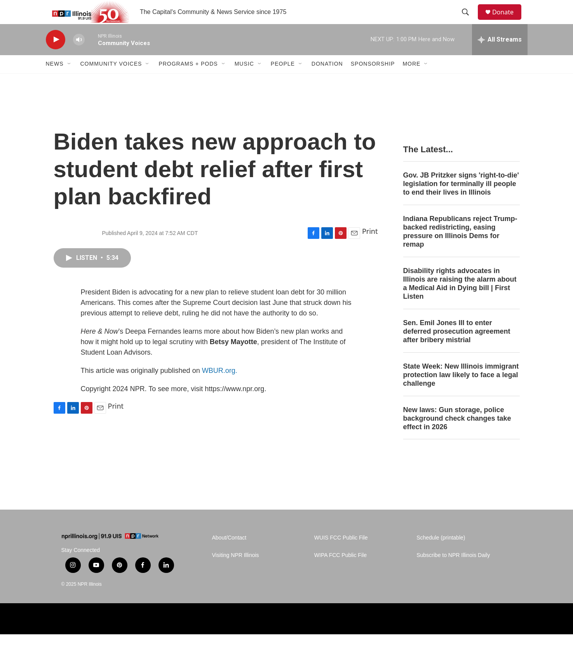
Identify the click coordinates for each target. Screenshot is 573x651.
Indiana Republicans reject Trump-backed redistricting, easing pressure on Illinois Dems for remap (460, 248)
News (55, 81)
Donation (327, 81)
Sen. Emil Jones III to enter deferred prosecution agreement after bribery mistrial (456, 348)
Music (244, 81)
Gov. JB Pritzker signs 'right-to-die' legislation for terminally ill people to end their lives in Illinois (461, 200)
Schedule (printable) (440, 554)
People (283, 81)
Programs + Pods (188, 81)
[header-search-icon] (469, 20)
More (411, 81)
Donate (508, 20)
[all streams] (500, 56)
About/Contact (229, 554)
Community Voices (111, 81)
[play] (55, 56)
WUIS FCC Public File (341, 554)
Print (370, 248)
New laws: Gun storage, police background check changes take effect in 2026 (457, 435)
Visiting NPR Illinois (235, 572)
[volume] (78, 56)
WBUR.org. (219, 387)
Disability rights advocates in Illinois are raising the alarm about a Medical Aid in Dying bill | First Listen (460, 300)
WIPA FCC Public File (340, 572)
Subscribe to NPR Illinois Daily (453, 572)
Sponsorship (373, 81)
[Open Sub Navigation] (69, 81)
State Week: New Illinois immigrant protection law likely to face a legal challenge (461, 391)
